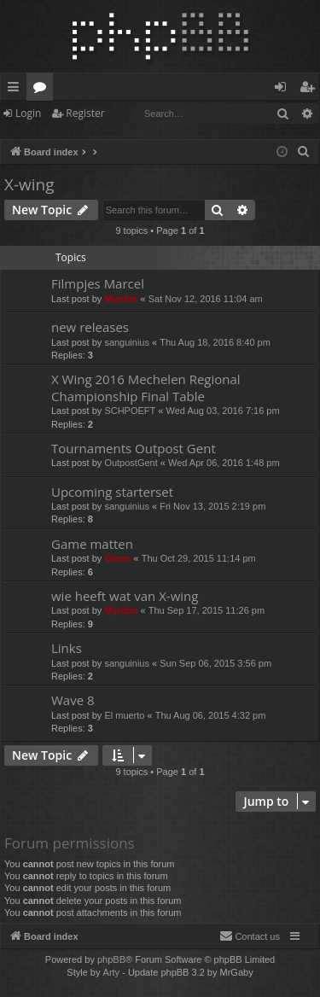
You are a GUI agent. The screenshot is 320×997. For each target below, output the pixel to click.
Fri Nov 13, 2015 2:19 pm (212, 506)
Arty (111, 972)
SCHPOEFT (129, 410)
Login (28, 113)
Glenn (117, 558)
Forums (43, 90)
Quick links (16, 90)
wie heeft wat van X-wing (124, 595)
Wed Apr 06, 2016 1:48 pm (224, 463)
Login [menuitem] (284, 90)
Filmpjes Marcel (97, 283)
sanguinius (126, 342)
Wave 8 (73, 699)
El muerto (124, 715)
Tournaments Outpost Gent (133, 448)
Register (85, 113)
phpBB (111, 959)
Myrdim (120, 299)
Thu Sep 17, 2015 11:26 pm (206, 610)
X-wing (29, 184)
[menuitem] (303, 152)
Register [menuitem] (310, 90)
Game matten (92, 543)
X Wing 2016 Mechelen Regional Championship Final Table (146, 387)
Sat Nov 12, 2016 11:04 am (205, 299)
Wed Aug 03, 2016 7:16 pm (223, 410)
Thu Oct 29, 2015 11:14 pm (199, 558)
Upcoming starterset (112, 491)
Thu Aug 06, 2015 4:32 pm (210, 715)
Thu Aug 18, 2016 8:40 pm (215, 342)
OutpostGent (130, 463)
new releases (90, 326)
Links (66, 647)
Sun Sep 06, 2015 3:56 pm (215, 663)
